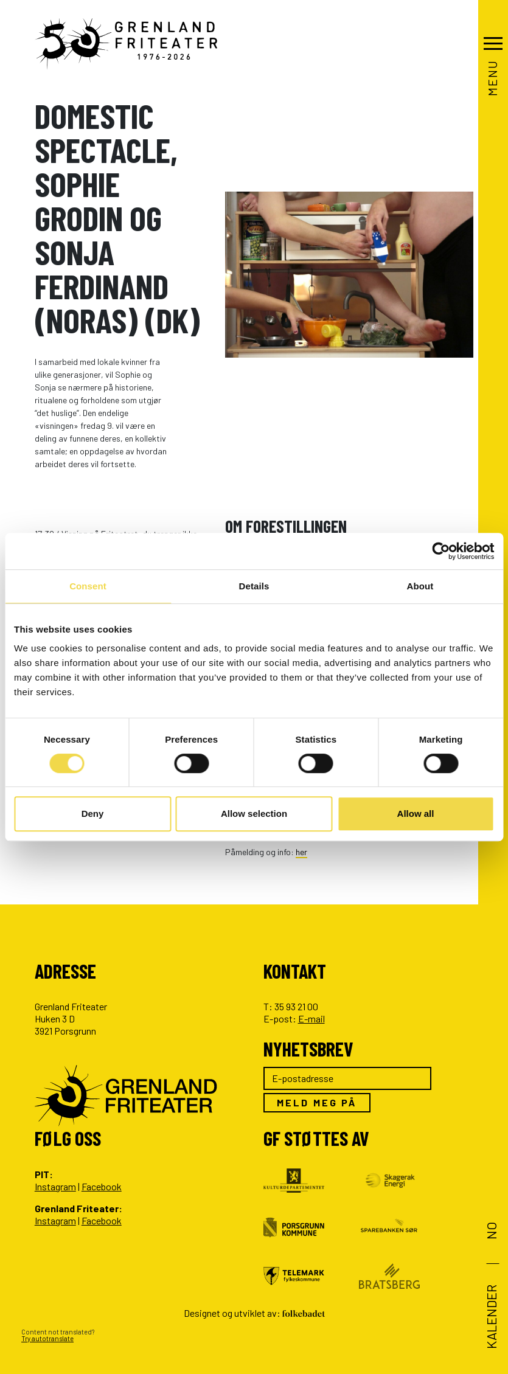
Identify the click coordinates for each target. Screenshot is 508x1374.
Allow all (415, 813)
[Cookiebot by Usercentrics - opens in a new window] (441, 551)
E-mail (311, 1018)
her (301, 852)
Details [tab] (254, 586)
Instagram (55, 1186)
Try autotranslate (47, 1338)
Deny (93, 813)
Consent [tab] (87, 586)
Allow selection (254, 813)
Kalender (491, 1317)
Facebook (102, 1186)
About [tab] (420, 586)
